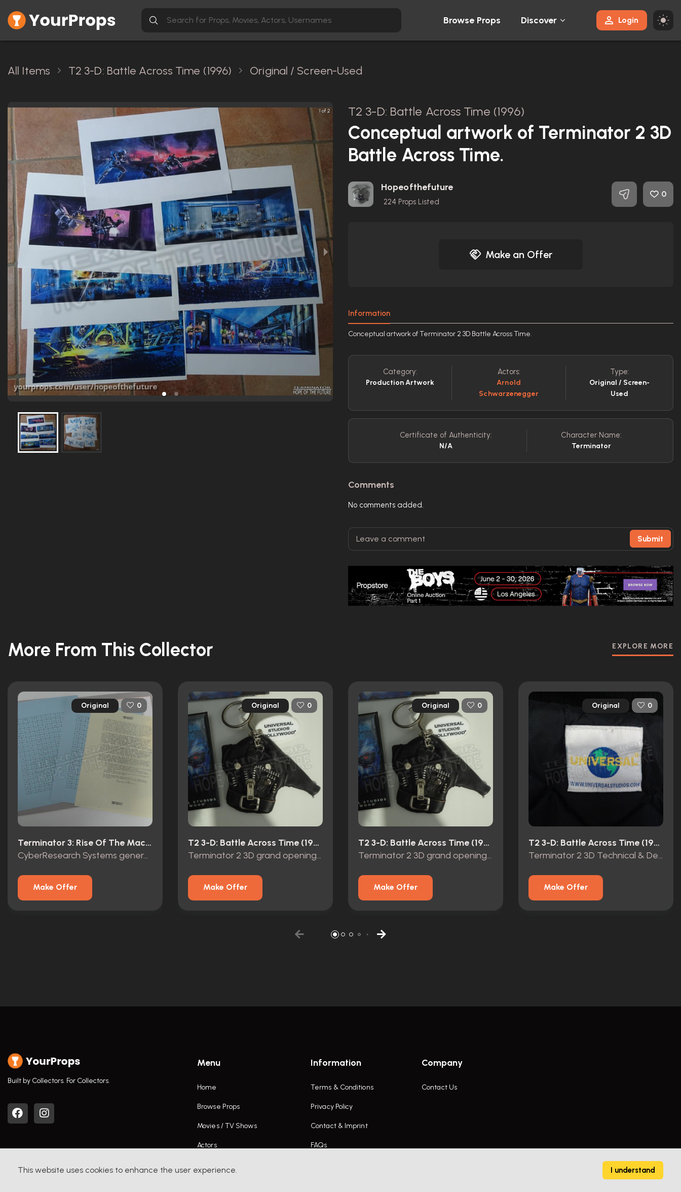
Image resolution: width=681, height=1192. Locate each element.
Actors (207, 1145)
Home (206, 1087)
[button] (164, 394)
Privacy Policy (332, 1106)
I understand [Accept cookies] (633, 1170)
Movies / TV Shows (227, 1126)
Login (621, 20)
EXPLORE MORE (642, 646)
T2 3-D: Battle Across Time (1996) (436, 111)
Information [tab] (369, 313)
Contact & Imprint (339, 1126)
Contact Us (439, 1087)
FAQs (319, 1145)
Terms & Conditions (342, 1087)
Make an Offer (510, 254)
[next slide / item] (326, 251)
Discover (539, 20)
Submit (650, 539)
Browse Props (472, 20)
